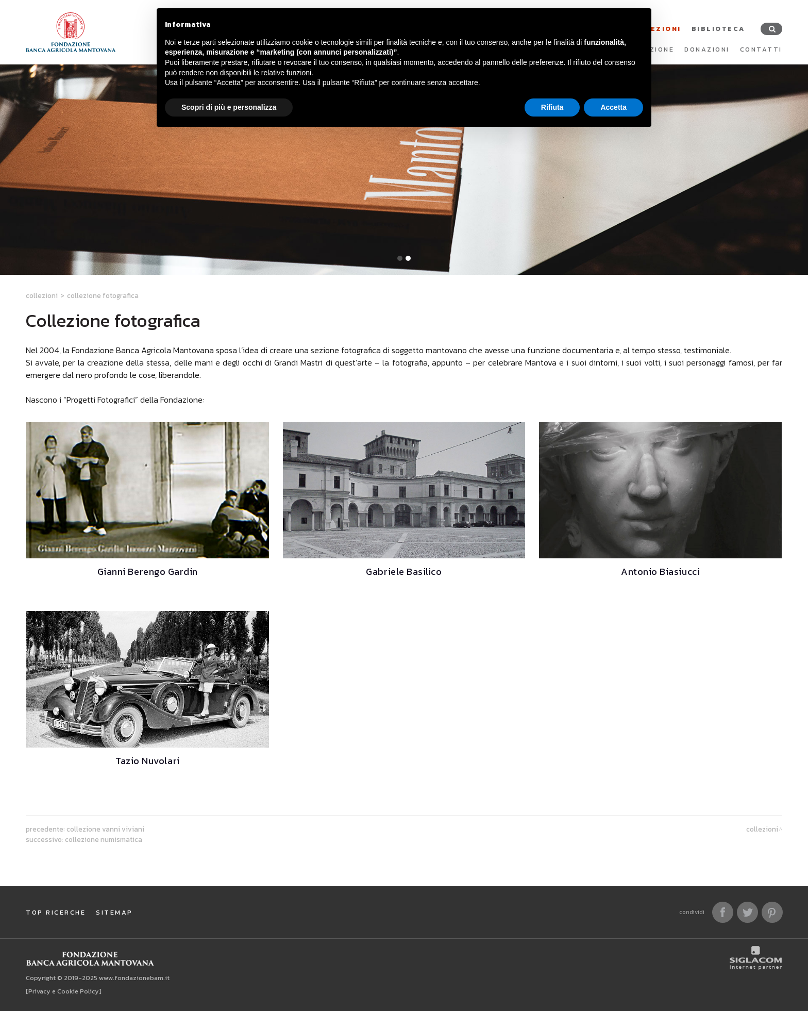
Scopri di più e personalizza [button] (228, 107)
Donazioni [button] (707, 49)
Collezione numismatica (103, 839)
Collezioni (42, 295)
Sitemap (114, 912)
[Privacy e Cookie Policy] (64, 991)
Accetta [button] (613, 107)
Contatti (761, 49)
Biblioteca (718, 29)
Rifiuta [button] (552, 107)
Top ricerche (56, 912)
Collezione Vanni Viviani (105, 829)
